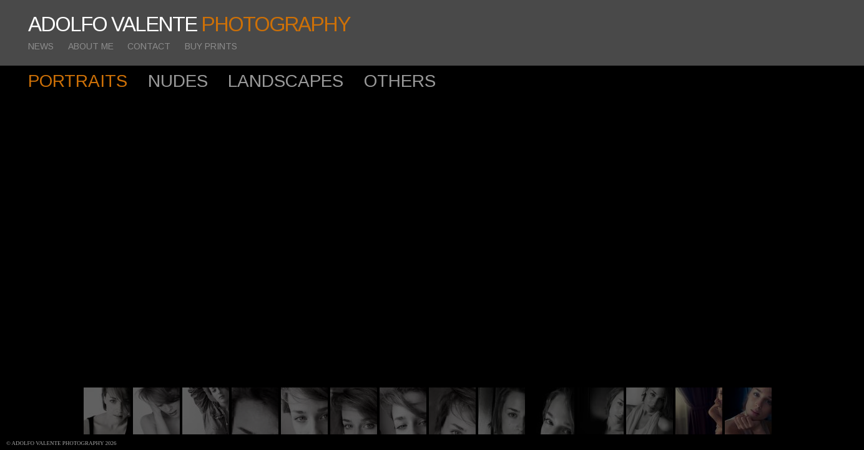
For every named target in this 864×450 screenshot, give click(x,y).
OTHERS (400, 81)
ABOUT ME (91, 46)
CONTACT (148, 46)
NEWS (41, 46)
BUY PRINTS (211, 46)
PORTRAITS (77, 81)
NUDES (178, 81)
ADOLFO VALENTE (189, 24)
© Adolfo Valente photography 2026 (61, 443)
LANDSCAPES (285, 81)
